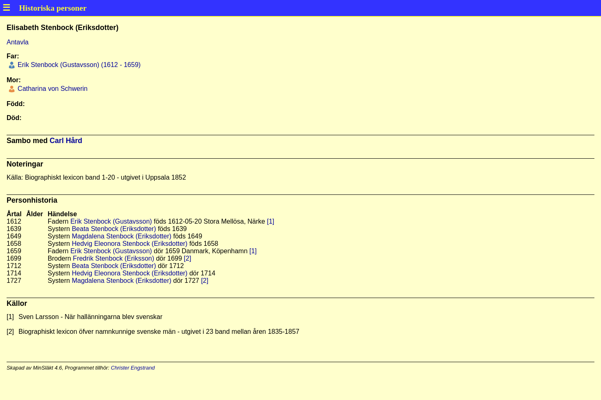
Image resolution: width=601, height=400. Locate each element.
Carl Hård (66, 140)
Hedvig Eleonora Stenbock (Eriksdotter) (129, 243)
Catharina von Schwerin (51, 88)
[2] (187, 258)
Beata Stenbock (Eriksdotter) (114, 228)
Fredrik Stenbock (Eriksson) (113, 258)
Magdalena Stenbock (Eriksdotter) (121, 236)
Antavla (17, 42)
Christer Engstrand (133, 368)
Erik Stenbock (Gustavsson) (111, 221)
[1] (270, 221)
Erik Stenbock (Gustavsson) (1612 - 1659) (78, 64)
